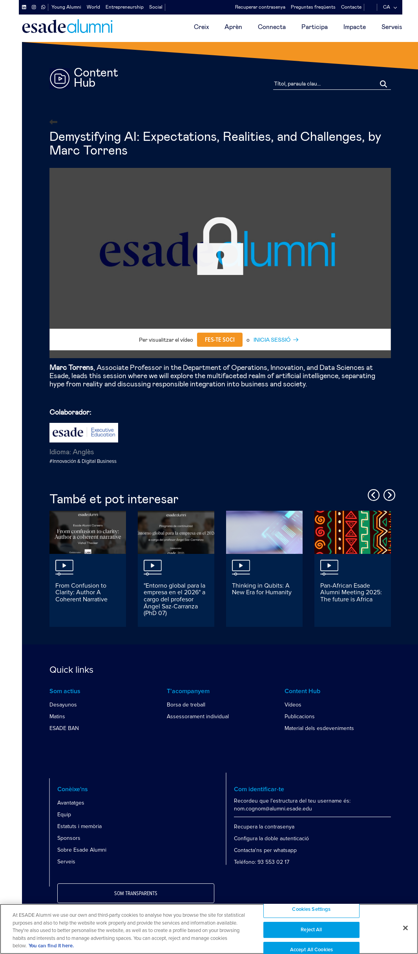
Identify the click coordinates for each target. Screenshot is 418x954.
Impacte (354, 27)
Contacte (351, 7)
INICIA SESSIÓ (272, 340)
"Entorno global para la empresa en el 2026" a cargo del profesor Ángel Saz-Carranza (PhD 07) (174, 599)
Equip (64, 814)
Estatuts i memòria (79, 826)
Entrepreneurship (125, 7)
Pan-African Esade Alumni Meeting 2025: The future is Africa (351, 592)
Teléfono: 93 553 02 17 (261, 862)
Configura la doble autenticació (271, 838)
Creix (201, 27)
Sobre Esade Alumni (81, 850)
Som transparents (135, 893)
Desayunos (63, 704)
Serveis (391, 27)
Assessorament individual (198, 716)
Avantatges (70, 802)
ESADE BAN (64, 728)
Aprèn (233, 27)
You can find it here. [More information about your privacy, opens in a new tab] (51, 946)
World (93, 7)
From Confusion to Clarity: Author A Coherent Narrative (81, 592)
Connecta (272, 27)
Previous (372, 494)
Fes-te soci (220, 340)
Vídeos (293, 704)
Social (155, 7)
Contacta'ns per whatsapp (265, 850)
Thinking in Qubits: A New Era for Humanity (262, 589)
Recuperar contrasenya (260, 7)
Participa (314, 27)
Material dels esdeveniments (319, 728)
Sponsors (68, 838)
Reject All (311, 929)
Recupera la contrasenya (264, 826)
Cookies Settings (311, 909)
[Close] (405, 928)
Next (388, 494)
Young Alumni (66, 7)
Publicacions (300, 716)
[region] (209, 929)
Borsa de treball (186, 704)
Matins (57, 716)
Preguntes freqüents (313, 7)
